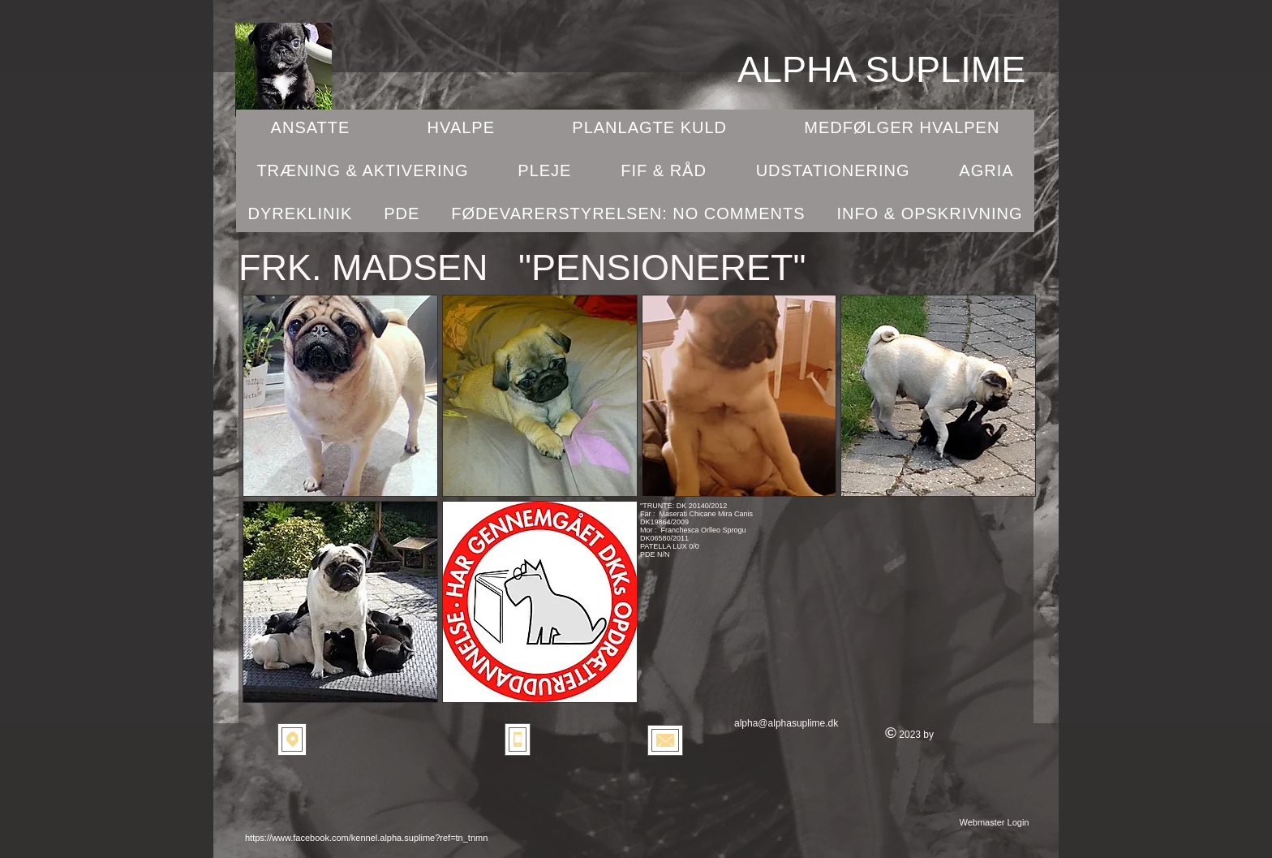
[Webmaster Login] (994, 822)
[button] (340, 396)
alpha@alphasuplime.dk (786, 723)
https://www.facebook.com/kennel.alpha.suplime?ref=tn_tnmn (366, 838)
